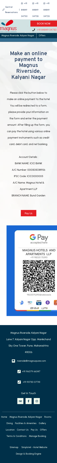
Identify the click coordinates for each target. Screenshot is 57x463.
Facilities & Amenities (25, 423)
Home (4, 417)
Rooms (47, 417)
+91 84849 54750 (24, 10)
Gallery (42, 423)
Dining (10, 423)
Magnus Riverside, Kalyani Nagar (17, 35)
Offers (42, 35)
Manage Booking (37, 436)
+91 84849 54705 (35, 10)
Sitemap (14, 447)
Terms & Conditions (16, 436)
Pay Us (34, 429)
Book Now (43, 23)
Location (10, 429)
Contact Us (23, 429)
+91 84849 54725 (46, 10)
